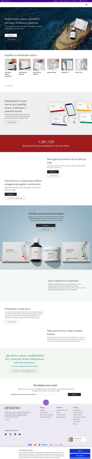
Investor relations (78, 415)
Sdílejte (46, 402)
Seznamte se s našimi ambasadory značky (24, 371)
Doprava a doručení (61, 410)
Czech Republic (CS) (6, 1)
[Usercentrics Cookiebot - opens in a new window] (9, 456)
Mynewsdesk (76, 419)
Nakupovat (11, 35)
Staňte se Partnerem (45, 417)
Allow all (80, 440)
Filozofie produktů (78, 412)
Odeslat (74, 394)
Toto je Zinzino (77, 410)
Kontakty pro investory (79, 417)
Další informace (12, 39)
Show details (75, 456)
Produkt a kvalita (61, 415)
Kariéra (75, 424)
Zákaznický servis (61, 417)
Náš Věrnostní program (46, 415)
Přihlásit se (74, 1)
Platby (58, 412)
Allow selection (80, 445)
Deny (80, 449)
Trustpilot (9, 85)
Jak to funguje (43, 412)
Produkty (42, 410)
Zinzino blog (76, 421)
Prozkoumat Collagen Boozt (15, 198)
